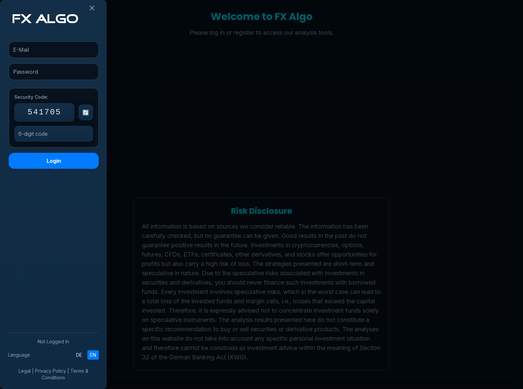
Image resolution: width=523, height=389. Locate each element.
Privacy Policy (50, 371)
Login (54, 160)
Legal (25, 371)
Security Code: (31, 97)
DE (79, 355)
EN (93, 355)
